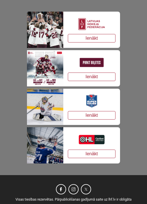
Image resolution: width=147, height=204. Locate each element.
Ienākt (91, 38)
